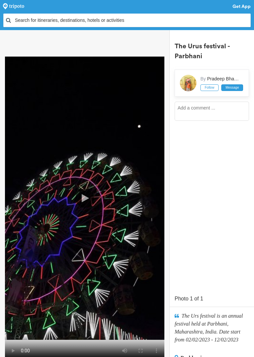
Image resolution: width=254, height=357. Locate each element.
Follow (209, 87)
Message (232, 87)
